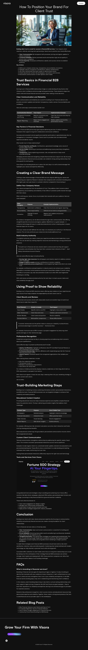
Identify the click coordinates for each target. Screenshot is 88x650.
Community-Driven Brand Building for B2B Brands (33, 612)
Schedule (81, 3)
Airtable (26, 369)
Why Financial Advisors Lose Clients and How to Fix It (34, 607)
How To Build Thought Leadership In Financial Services (35, 610)
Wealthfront (50, 222)
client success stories (45, 592)
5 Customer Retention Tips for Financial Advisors (33, 608)
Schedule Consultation (14, 640)
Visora (38, 457)
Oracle (50, 584)
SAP (44, 584)
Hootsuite (27, 330)
